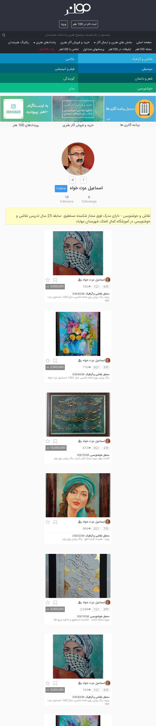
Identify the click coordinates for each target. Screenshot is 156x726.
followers (67, 201)
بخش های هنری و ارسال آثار (113, 42)
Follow (61, 188)
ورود (63, 24)
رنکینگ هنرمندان (18, 42)
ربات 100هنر (47, 49)
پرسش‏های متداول (93, 49)
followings (89, 201)
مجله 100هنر (143, 49)
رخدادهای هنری (44, 42)
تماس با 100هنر (69, 49)
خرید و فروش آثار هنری (74, 42)
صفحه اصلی (144, 42)
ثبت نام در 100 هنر (84, 24)
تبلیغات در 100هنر (120, 49)
